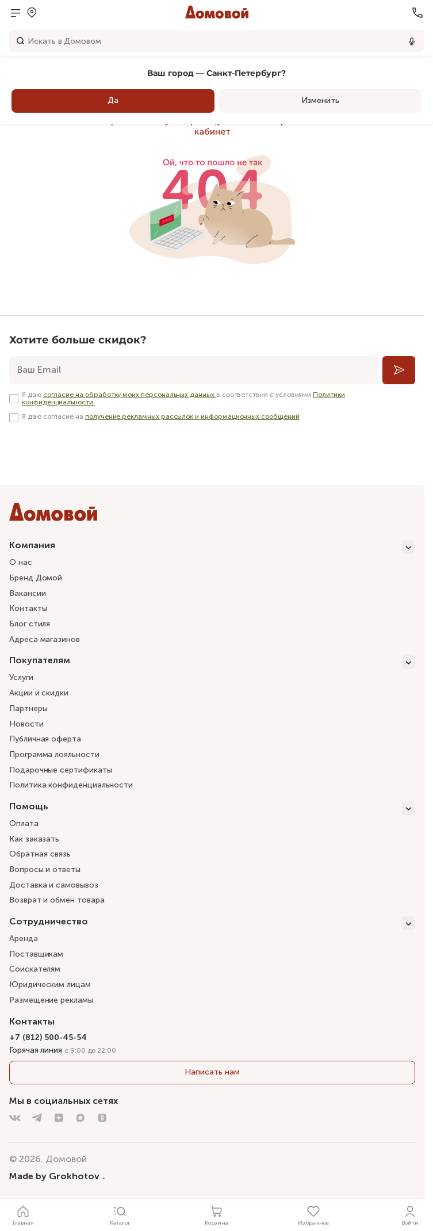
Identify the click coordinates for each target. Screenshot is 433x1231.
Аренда (23, 938)
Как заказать (34, 839)
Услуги (21, 677)
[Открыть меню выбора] (31, 13)
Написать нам (212, 1072)
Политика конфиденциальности (71, 785)
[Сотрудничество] (212, 923)
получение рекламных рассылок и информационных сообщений (192, 416)
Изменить (320, 100)
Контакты (28, 608)
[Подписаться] (398, 370)
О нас (20, 562)
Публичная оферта (45, 739)
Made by (57, 1176)
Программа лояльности (54, 754)
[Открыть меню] (15, 13)
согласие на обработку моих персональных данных (129, 395)
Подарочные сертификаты (60, 770)
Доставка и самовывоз (53, 885)
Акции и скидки (38, 693)
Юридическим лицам (50, 984)
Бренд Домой (35, 578)
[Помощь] (212, 808)
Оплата (24, 823)
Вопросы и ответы (45, 869)
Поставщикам (36, 954)
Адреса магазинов (44, 639)
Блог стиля (29, 624)
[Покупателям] (212, 662)
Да (113, 100)
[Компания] (212, 547)
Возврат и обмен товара (56, 900)
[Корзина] (217, 1215)
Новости (26, 724)
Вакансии (27, 593)
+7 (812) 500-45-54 (48, 1037)
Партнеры (28, 708)
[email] (193, 370)
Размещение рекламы (51, 1000)
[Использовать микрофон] (412, 41)
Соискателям (34, 969)
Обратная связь (40, 854)
